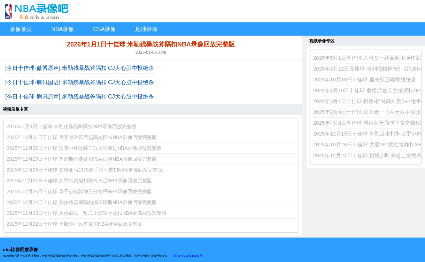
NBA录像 (63, 29)
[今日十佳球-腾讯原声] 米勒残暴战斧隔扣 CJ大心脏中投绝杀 (79, 97)
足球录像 (146, 29)
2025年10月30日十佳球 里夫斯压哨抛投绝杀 (364, 79)
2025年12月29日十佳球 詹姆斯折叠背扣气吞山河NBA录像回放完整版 (82, 159)
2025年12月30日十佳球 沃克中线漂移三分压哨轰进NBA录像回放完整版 (84, 148)
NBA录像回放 (212, 11)
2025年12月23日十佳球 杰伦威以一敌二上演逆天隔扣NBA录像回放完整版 (87, 213)
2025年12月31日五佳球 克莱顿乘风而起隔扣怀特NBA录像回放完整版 (82, 137)
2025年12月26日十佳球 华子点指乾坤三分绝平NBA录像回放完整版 (79, 191)
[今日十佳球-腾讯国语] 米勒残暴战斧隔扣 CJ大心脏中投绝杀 (79, 82)
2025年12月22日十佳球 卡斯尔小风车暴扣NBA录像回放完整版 (74, 224)
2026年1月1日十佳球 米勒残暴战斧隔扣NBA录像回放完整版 (72, 126)
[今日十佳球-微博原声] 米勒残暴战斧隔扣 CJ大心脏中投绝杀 (79, 68)
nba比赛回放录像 (20, 249)
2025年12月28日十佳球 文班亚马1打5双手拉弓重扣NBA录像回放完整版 (84, 170)
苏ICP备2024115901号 (188, 255)
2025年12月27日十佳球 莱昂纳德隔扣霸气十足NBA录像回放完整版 (79, 180)
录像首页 (21, 29)
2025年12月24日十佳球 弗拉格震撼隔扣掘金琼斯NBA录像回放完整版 (82, 202)
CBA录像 (104, 29)
